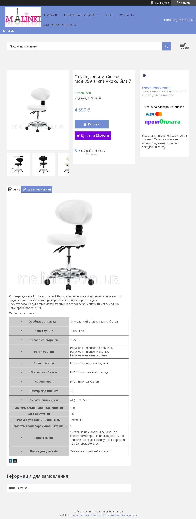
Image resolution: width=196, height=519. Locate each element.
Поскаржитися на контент (87, 515)
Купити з (95, 135)
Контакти (127, 15)
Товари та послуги (79, 15)
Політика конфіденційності (121, 515)
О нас (109, 15)
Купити (93, 124)
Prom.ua (118, 511)
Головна (51, 15)
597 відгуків (162, 2)
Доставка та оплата (60, 25)
